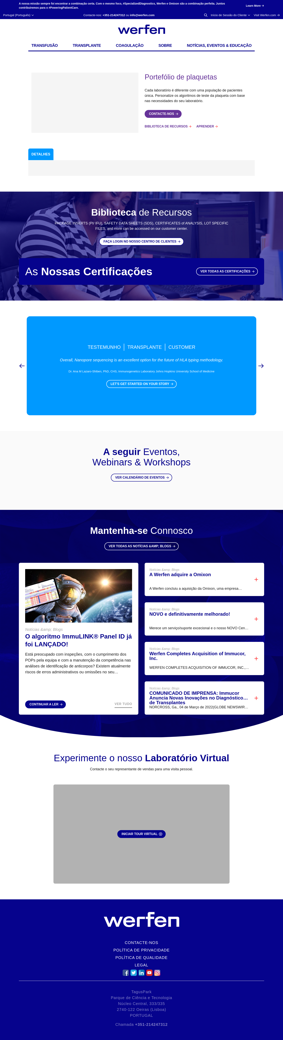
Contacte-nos (141, 942)
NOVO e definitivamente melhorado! (189, 614)
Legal (141, 965)
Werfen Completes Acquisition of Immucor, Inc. (197, 656)
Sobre (165, 45)
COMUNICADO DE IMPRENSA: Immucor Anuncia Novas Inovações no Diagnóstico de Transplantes (196, 697)
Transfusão (44, 45)
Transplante (87, 45)
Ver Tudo (123, 704)
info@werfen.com (142, 15)
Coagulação (130, 45)
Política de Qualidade (141, 957)
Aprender (205, 126)
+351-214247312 (114, 15)
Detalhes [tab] (40, 154)
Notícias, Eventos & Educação (219, 45)
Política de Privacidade (141, 950)
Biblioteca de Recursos (166, 126)
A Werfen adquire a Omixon (180, 574)
